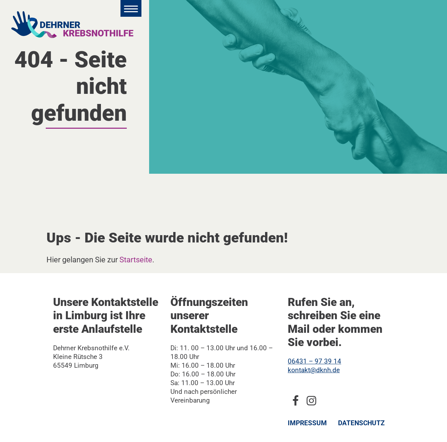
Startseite (135, 259)
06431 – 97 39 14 (314, 361)
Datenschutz (361, 423)
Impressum (307, 423)
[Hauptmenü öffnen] (131, 8)
